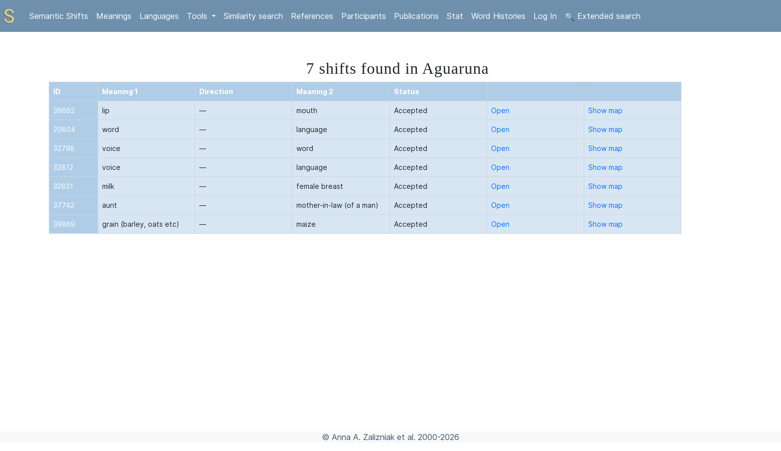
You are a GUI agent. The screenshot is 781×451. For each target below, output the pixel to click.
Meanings (113, 16)
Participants (363, 16)
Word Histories (498, 16)
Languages (159, 16)
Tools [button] (198, 16)
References (312, 16)
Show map (605, 110)
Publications (416, 16)
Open (500, 110)
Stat (455, 16)
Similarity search (253, 16)
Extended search (603, 16)
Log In (545, 16)
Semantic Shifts (58, 16)
